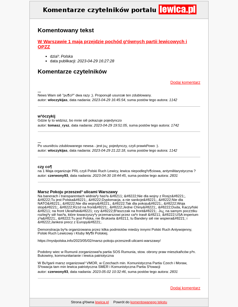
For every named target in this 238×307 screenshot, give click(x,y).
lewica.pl (102, 302)
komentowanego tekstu (148, 302)
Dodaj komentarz (185, 82)
